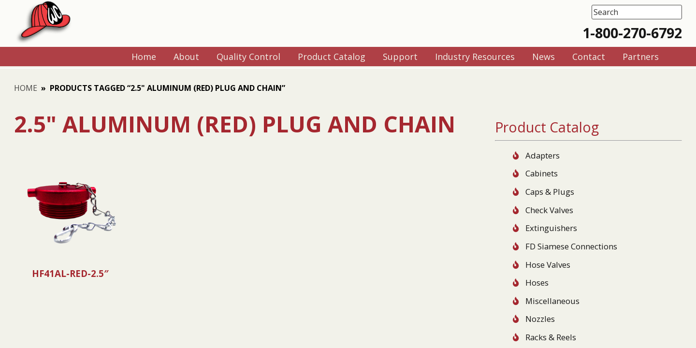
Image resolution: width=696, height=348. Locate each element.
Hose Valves (547, 264)
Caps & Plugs (549, 191)
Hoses (537, 282)
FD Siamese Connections (571, 246)
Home (25, 88)
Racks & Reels (550, 337)
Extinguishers (551, 227)
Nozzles (540, 318)
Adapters (542, 155)
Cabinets (541, 173)
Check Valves (549, 210)
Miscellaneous (552, 300)
